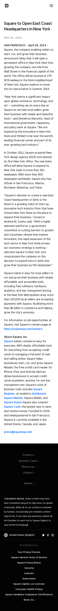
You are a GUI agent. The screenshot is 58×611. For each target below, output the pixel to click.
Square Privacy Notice (29, 562)
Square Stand (12, 402)
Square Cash (12, 406)
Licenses (29, 573)
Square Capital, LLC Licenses (29, 584)
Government (29, 578)
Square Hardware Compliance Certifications (29, 594)
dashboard (38, 393)
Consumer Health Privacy (29, 589)
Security (29, 568)
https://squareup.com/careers (23, 329)
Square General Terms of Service (29, 557)
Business (29, 460)
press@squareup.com (18, 432)
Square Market (13, 398)
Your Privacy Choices (29, 552)
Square (8, 341)
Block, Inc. (29, 600)
